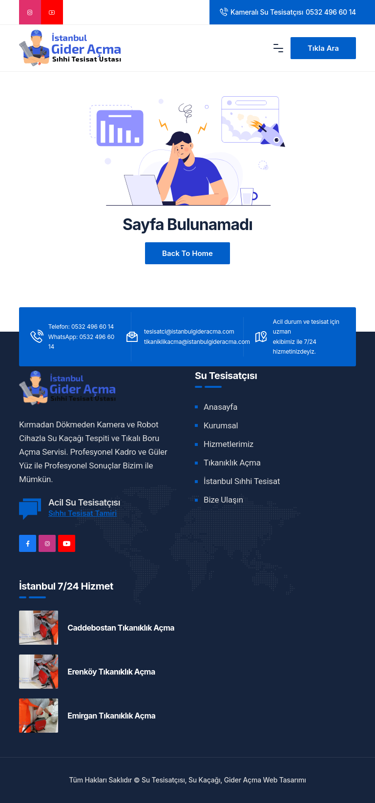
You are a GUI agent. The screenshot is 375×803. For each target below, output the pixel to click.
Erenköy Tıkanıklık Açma (111, 671)
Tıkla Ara (323, 48)
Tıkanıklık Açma (232, 462)
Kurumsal (221, 425)
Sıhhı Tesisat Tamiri (82, 513)
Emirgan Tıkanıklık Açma (111, 715)
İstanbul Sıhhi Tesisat (242, 481)
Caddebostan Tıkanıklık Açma (120, 628)
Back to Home (187, 253)
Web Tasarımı (284, 780)
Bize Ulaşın (223, 500)
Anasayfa (220, 407)
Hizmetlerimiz (228, 444)
